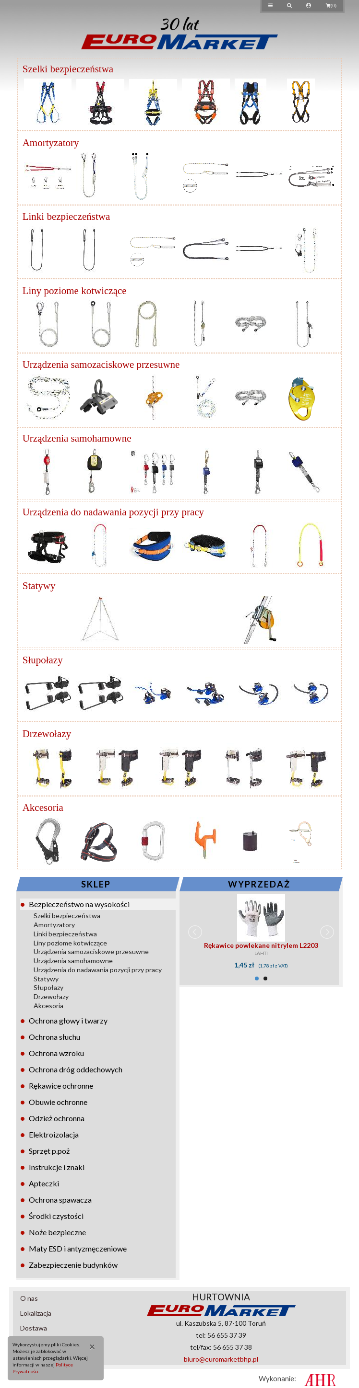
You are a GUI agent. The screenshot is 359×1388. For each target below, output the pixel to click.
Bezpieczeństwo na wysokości (79, 904)
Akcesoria (48, 1005)
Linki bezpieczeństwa (65, 934)
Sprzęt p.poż (49, 1150)
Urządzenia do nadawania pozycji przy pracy (98, 970)
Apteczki (44, 1183)
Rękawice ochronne (61, 1085)
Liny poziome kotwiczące (70, 943)
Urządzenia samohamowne (73, 960)
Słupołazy (48, 987)
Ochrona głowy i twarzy (68, 1020)
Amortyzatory (54, 925)
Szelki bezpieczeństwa (67, 915)
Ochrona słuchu (54, 1036)
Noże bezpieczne (57, 1232)
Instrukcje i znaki (56, 1167)
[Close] (89, 1346)
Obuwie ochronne (58, 1101)
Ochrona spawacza (60, 1199)
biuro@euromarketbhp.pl (221, 1359)
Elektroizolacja (54, 1134)
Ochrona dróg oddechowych (75, 1069)
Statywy (46, 979)
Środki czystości (56, 1215)
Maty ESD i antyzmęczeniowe (78, 1248)
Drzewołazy (51, 996)
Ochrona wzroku (56, 1053)
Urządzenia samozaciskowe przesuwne (91, 951)
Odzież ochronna (56, 1118)
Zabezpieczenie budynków (73, 1264)
